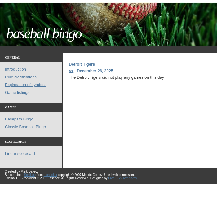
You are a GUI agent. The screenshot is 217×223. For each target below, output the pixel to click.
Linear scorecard (20, 153)
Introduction (15, 69)
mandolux (50, 175)
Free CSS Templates (122, 178)
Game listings (17, 92)
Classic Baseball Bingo (25, 127)
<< (71, 70)
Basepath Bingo (19, 119)
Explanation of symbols (25, 84)
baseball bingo (43, 33)
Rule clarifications (21, 77)
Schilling (30, 175)
